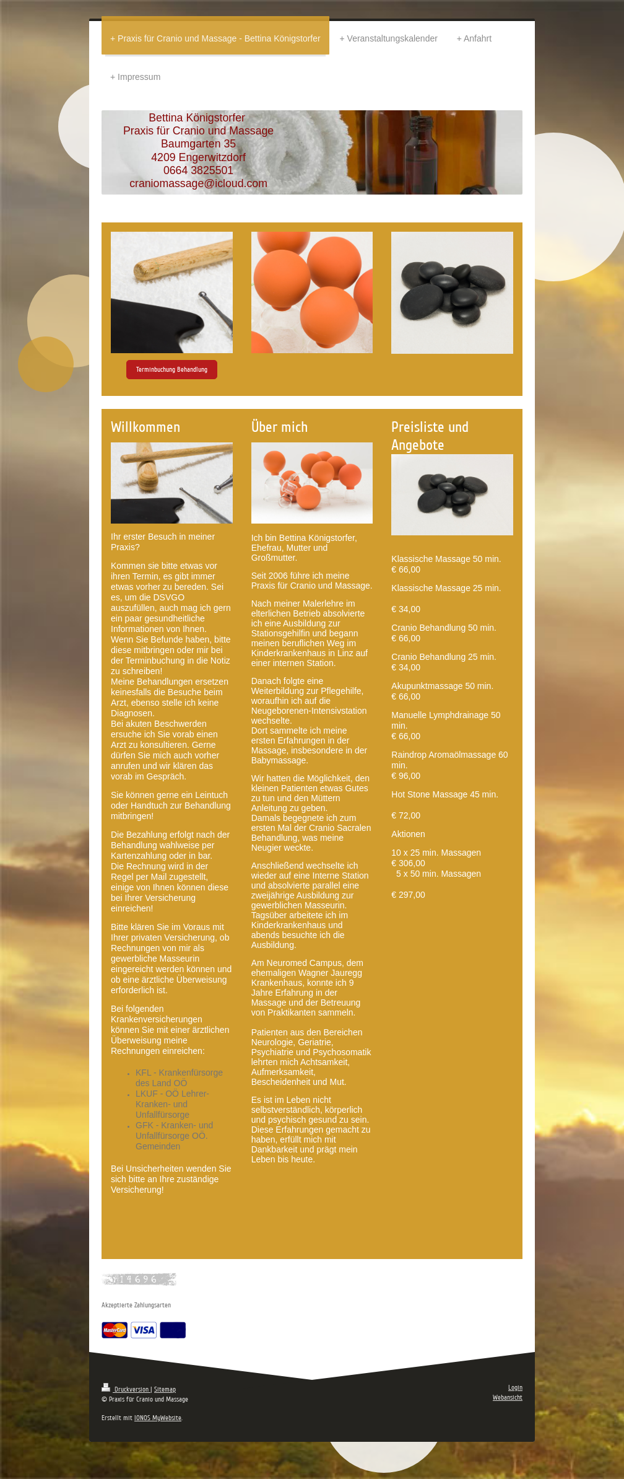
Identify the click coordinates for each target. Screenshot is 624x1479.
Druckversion (126, 1389)
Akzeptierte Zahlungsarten (136, 1305)
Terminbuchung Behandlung (171, 370)
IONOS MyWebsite (157, 1418)
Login (515, 1388)
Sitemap (165, 1389)
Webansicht (507, 1397)
